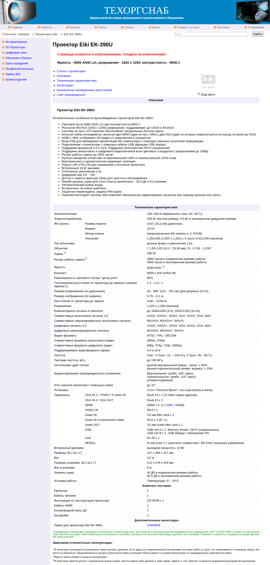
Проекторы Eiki (46, 34)
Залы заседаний (16, 63)
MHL (170, 405)
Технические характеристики (77, 80)
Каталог (74, 27)
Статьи (128, 27)
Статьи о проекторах (71, 71)
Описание (63, 76)
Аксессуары (65, 85)
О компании (255, 27)
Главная (16, 27)
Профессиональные (19, 68)
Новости (46, 27)
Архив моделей (16, 79)
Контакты (223, 27)
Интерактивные (16, 41)
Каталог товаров (17, 34)
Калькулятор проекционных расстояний (84, 90)
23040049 (153, 525)
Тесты (101, 27)
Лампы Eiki (12, 74)
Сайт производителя (71, 94)
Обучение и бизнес (18, 58)
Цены (155, 27)
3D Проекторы (15, 47)
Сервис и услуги (187, 27)
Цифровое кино (16, 52)
